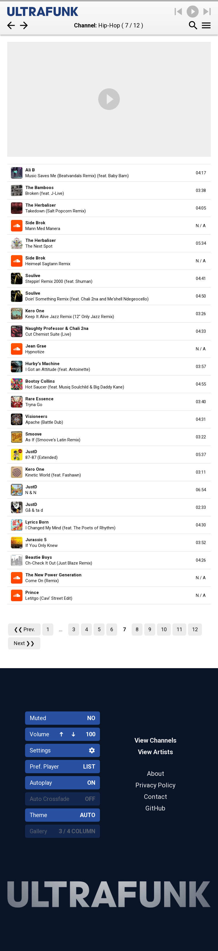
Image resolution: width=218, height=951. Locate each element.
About (155, 773)
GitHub (155, 808)
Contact (155, 796)
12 (195, 629)
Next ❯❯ (24, 643)
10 (164, 629)
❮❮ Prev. (24, 629)
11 (179, 629)
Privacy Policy (155, 785)
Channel (84, 25)
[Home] (42, 11)
